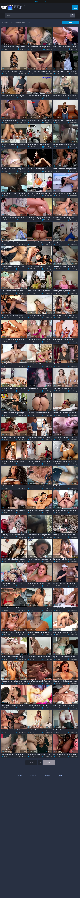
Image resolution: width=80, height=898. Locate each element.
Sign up (36, 1)
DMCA (60, 775)
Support (33, 775)
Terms (47, 775)
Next (48, 762)
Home (20, 775)
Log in (44, 1)
